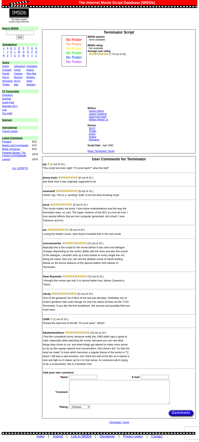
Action (5, 66)
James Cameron (98, 113)
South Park (8, 102)
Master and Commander (15, 145)
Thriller (6, 84)
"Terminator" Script (119, 422)
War (16, 84)
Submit (58, 436)
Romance (7, 81)
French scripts (10, 131)
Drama (30, 70)
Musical (18, 77)
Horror (5, 77)
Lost (4, 109)
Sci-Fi (17, 81)
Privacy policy (133, 436)
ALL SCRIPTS (20, 168)
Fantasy (18, 73)
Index (41, 436)
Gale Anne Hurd (97, 116)
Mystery (30, 77)
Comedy (6, 70)
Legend (6, 159)
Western (30, 84)
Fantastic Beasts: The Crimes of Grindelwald (14, 154)
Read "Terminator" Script (100, 151)
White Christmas (11, 149)
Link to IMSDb (81, 436)
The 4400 (7, 113)
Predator (6, 141)
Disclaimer (107, 436)
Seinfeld (6, 98)
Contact (156, 436)
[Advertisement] (118, 81)
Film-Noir (31, 73)
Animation (31, 66)
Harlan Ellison (96, 111)
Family (5, 73)
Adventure (19, 66)
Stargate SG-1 (10, 106)
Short (29, 81)
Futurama (7, 95)
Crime (17, 70)
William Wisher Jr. (98, 119)
